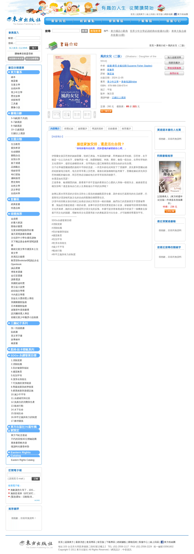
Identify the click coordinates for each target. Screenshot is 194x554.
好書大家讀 (16, 222)
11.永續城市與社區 (20, 398)
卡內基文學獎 (18, 294)
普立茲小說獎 (18, 287)
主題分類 (16, 139)
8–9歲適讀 (16, 125)
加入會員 (13, 48)
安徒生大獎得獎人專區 (22, 298)
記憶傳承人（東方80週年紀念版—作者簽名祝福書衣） (170, 200)
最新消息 (80, 542)
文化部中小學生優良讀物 (23, 237)
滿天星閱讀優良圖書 (21, 234)
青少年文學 (16, 92)
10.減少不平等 (18, 394)
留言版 (159, 14)
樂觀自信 (15, 155)
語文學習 (15, 189)
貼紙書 (14, 332)
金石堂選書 (16, 275)
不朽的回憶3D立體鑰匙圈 (24, 439)
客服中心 (143, 542)
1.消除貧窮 (16, 360)
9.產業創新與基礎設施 (22, 390)
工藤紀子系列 (19, 323)
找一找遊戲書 (18, 328)
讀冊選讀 (15, 279)
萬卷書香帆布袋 (19, 442)
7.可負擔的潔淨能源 (21, 383)
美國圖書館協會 (19, 302)
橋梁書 (14, 81)
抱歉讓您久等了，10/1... (23, 490)
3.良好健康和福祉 (20, 368)
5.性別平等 (16, 375)
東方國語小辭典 (119, 31)
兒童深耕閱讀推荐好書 (22, 230)
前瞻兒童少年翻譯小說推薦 (24, 317)
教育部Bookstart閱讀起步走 (25, 260)
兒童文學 (15, 84)
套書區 (15, 199)
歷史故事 (15, 96)
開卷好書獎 (16, 226)
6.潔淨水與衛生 (19, 379)
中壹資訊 (126, 549)
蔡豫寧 (110, 69)
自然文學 (15, 186)
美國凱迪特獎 (18, 283)
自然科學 (15, 88)
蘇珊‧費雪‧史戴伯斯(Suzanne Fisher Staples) (129, 65)
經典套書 (15, 204)
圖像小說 (15, 107)
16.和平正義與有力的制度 (24, 417)
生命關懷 (15, 151)
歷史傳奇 (15, 182)
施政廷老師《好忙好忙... (23, 493)
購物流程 (132, 542)
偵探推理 (15, 100)
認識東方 (140, 14)
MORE (37, 500)
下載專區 (110, 542)
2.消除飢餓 (16, 364)
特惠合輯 (15, 208)
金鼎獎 (14, 219)
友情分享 (15, 159)
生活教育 (15, 144)
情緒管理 (15, 170)
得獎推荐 (16, 213)
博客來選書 (16, 272)
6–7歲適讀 (16, 122)
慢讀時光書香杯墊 (20, 446)
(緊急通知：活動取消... (22, 496)
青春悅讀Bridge (129, 81)
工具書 (14, 103)
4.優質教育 (16, 371)
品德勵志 (15, 167)
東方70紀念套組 (19, 435)
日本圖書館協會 (19, 306)
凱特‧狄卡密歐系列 (22, 349)
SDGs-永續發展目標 (23, 355)
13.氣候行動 (17, 406)
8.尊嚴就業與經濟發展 (22, 387)
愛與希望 (15, 148)
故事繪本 (15, 339)
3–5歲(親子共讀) (19, 118)
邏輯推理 (15, 178)
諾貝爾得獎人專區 (20, 313)
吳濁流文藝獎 (18, 256)
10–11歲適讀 (17, 129)
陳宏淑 (110, 73)
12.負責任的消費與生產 (23, 402)
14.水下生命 (17, 409)
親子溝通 (15, 163)
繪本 (13, 77)
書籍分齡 (16, 113)
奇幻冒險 (15, 174)
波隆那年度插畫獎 (20, 309)
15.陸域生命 (17, 413)
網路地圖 (168, 14)
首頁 (133, 14)
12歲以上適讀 (18, 133)
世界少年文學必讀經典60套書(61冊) (149, 31)
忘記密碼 (23, 48)
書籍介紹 (160, 45)
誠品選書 (15, 268)
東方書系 (16, 72)
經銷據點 (121, 542)
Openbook (16, 264)
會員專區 (90, 542)
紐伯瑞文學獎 (18, 291)
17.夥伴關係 (17, 421)
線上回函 (150, 14)
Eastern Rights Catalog (21, 454)
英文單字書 (16, 335)
